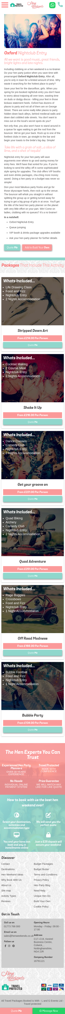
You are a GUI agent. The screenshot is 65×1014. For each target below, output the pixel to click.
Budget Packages (43, 864)
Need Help (39, 890)
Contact (5, 864)
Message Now (49, 1011)
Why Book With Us (11, 880)
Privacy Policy (41, 880)
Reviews (6, 901)
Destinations (8, 869)
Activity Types (8, 896)
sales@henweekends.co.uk (17, 935)
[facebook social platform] (6, 945)
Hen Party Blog (42, 885)
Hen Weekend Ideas (12, 874)
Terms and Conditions (45, 874)
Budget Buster (41, 869)
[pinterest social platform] (13, 945)
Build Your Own (42, 901)
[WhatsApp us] (52, 5)
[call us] (60, 5)
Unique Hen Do (42, 896)
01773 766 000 (12, 926)
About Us (6, 885)
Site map (6, 890)
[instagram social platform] (9, 945)
